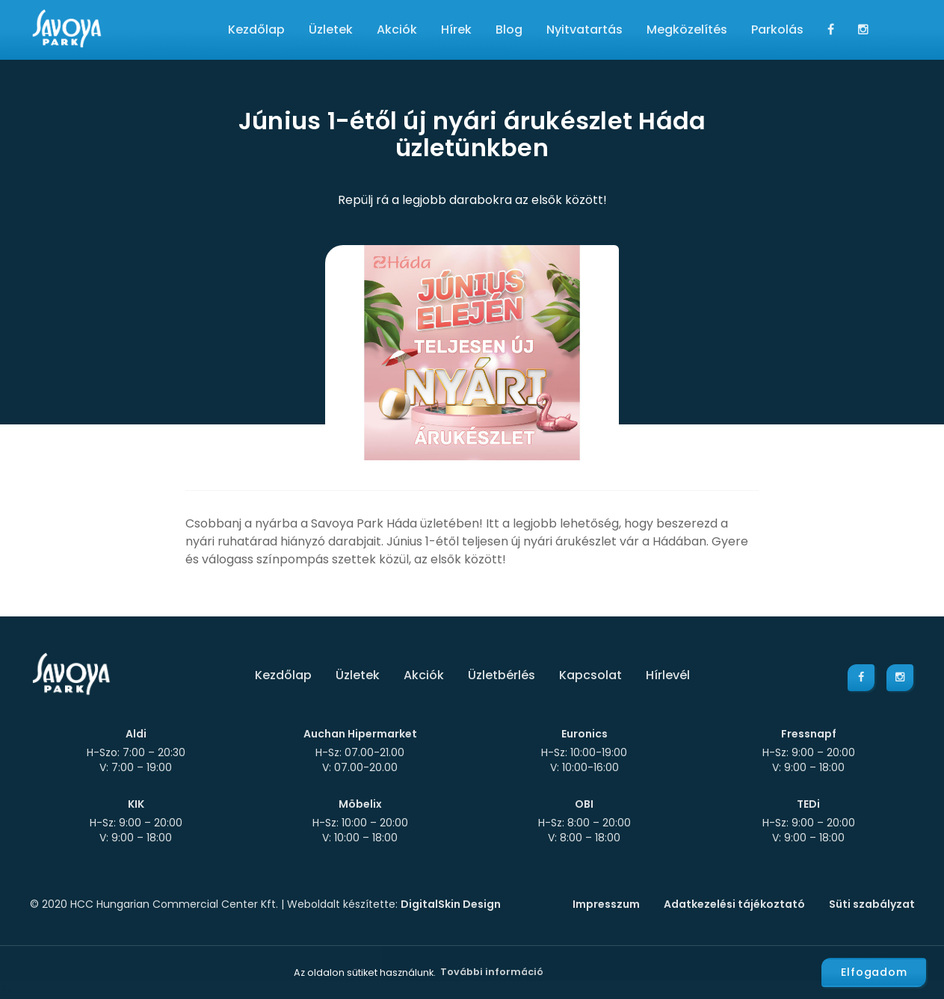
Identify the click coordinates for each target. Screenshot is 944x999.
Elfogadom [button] (874, 972)
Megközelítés (687, 29)
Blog (509, 29)
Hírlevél (668, 675)
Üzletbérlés (501, 675)
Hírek (456, 29)
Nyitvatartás (584, 29)
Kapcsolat (590, 675)
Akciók (397, 29)
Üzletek (331, 29)
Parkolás (777, 29)
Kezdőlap (256, 29)
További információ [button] (491, 971)
